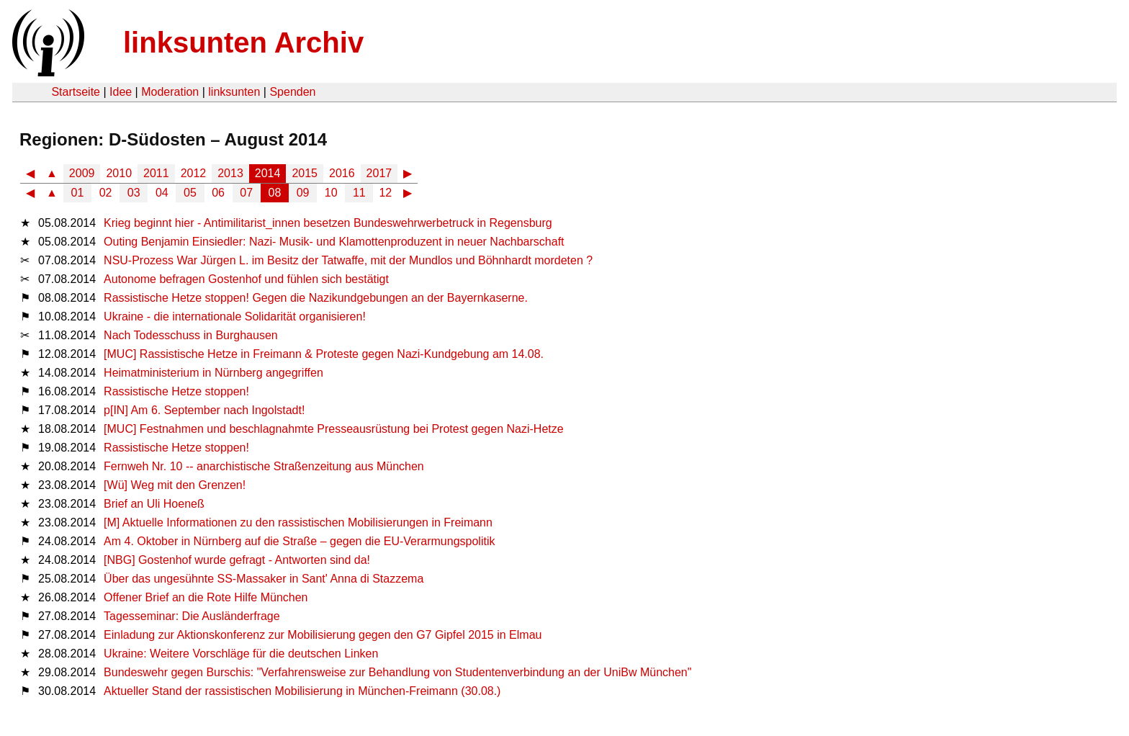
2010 (119, 173)
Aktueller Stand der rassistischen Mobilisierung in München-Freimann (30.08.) (302, 691)
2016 (342, 173)
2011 (156, 173)
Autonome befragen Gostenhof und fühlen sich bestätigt (246, 279)
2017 (379, 173)
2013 (230, 173)
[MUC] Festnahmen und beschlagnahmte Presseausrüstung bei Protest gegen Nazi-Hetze (334, 429)
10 (331, 193)
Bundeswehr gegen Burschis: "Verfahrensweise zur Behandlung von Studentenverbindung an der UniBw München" (397, 672)
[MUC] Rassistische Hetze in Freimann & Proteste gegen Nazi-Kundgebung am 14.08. (324, 354)
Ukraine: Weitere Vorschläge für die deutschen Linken (241, 653)
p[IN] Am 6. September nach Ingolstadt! (204, 410)
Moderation (170, 92)
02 (105, 193)
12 (385, 193)
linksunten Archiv (243, 42)
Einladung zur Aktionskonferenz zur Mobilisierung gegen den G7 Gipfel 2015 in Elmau (322, 635)
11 (359, 193)
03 (133, 193)
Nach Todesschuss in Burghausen (191, 335)
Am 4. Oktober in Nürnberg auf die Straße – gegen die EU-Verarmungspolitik (299, 541)
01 (77, 193)
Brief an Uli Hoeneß (154, 504)
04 (162, 193)
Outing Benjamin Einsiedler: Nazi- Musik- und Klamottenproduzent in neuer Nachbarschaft (334, 241)
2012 (194, 173)
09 (303, 193)
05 (190, 193)
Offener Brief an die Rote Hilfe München (205, 597)
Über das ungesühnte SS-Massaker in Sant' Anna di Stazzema (263, 579)
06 (218, 193)
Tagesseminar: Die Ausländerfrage (192, 616)
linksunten (234, 92)
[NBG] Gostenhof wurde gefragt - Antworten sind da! (237, 560)
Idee (120, 92)
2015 (305, 173)
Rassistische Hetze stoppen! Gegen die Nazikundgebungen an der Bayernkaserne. (316, 298)
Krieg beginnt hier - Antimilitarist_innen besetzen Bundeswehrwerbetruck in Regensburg (328, 223)
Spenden (292, 92)
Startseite (75, 92)
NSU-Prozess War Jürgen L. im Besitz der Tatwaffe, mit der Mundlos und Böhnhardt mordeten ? (348, 260)
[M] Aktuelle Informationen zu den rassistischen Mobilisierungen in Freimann (298, 522)
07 (246, 193)
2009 (82, 173)
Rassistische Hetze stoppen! (176, 391)
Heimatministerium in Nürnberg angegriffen (213, 373)
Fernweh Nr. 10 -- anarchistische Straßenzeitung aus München (264, 466)
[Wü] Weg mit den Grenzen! (175, 485)
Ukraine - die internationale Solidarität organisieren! (235, 316)
